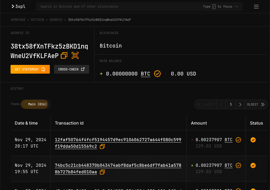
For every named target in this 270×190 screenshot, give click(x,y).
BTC (145, 73)
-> (236, 6)
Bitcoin (37, 20)
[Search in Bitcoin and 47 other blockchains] (122, 6)
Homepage (18, 20)
